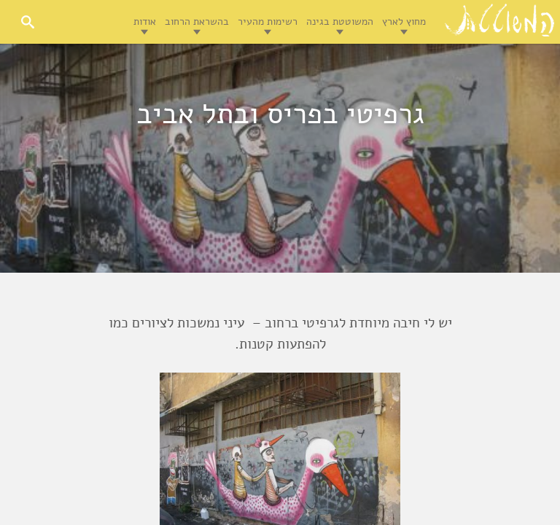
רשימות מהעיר (268, 21)
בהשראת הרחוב (197, 21)
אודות (144, 21)
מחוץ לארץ (404, 21)
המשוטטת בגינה (339, 21)
